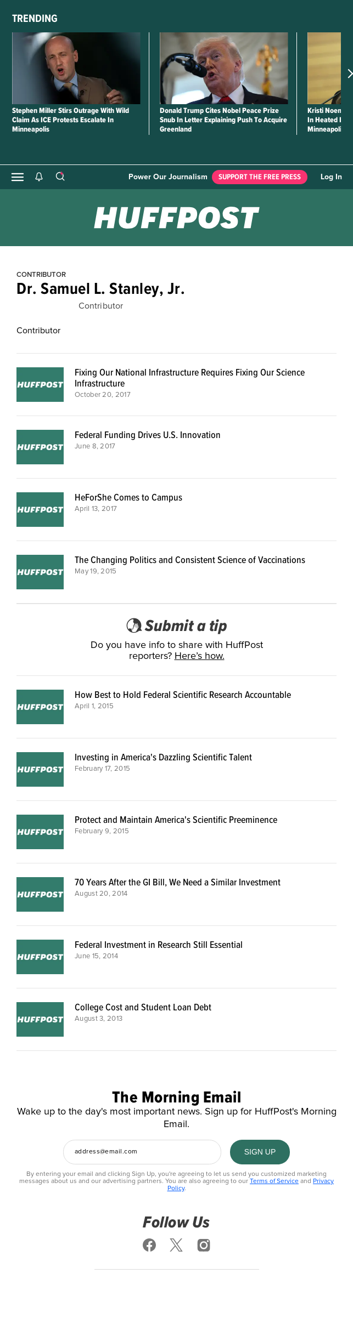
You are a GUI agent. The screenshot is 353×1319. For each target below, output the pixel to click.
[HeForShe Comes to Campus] (40, 509)
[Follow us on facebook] (149, 1245)
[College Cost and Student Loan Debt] (40, 1019)
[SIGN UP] (260, 1152)
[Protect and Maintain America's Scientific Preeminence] (40, 832)
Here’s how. (200, 656)
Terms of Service (274, 1181)
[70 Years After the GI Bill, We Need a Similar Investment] (40, 894)
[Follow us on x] (176, 1245)
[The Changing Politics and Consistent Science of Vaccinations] (40, 572)
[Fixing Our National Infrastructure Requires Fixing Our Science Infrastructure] (40, 384)
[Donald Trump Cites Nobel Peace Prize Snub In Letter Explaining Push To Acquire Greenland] (224, 68)
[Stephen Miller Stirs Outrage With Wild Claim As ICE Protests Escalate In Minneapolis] (76, 68)
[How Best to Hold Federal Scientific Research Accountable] (40, 707)
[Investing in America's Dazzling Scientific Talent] (40, 769)
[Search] (60, 177)
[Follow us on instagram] (203, 1245)
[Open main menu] (17, 177)
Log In (331, 177)
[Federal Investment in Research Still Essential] (40, 957)
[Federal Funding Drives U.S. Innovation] (40, 447)
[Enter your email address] (142, 1152)
